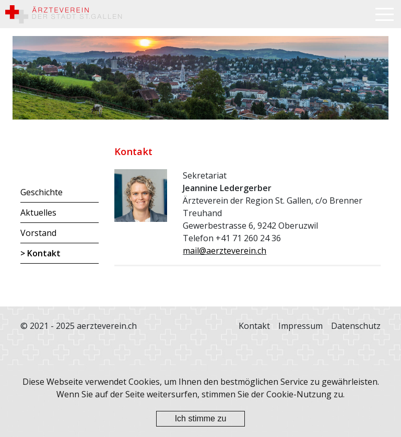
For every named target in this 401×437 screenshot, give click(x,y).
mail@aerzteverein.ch (224, 250)
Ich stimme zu (201, 418)
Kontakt (44, 253)
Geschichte (41, 192)
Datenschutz (356, 326)
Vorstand (38, 233)
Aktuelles (38, 212)
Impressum (300, 326)
